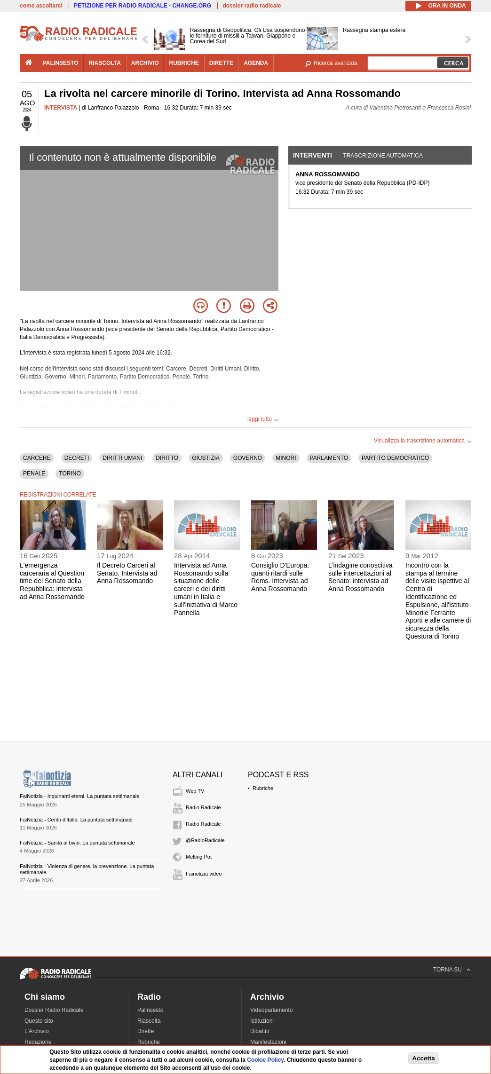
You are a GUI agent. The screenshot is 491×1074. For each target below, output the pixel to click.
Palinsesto (150, 1010)
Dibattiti (259, 1031)
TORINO (69, 473)
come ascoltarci (41, 5)
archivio (145, 63)
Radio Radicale (203, 807)
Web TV (195, 791)
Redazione (37, 1042)
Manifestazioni (268, 1042)
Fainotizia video (204, 874)
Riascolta (148, 1021)
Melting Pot (199, 857)
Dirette (145, 1031)
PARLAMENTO (329, 458)
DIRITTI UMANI (122, 458)
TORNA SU (447, 969)
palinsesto (61, 63)
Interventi (312, 155)
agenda (256, 63)
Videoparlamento (271, 1010)
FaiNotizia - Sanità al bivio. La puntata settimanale (77, 842)
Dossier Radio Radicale (53, 1010)
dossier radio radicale (251, 5)
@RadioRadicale (205, 840)
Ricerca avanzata (335, 63)
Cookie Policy (265, 1060)
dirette (221, 63)
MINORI (286, 458)
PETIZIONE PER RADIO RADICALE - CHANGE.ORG (142, 5)
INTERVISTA (60, 107)
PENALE (34, 473)
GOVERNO (247, 458)
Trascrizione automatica (383, 155)
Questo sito (38, 1021)
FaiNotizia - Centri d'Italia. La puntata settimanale (76, 819)
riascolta (105, 63)
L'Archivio (36, 1031)
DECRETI (76, 458)
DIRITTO (167, 458)
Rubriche (263, 788)
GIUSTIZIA (206, 458)
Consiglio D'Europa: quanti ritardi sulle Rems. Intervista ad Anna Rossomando (280, 576)
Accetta (423, 1058)
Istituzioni (262, 1021)
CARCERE (37, 458)
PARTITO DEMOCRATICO (395, 458)
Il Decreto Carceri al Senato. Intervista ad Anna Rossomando (127, 573)
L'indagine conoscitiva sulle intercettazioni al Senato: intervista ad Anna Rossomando (360, 576)
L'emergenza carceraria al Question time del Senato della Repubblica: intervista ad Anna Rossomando (52, 580)
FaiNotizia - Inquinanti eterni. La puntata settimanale (79, 796)
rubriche (183, 63)
